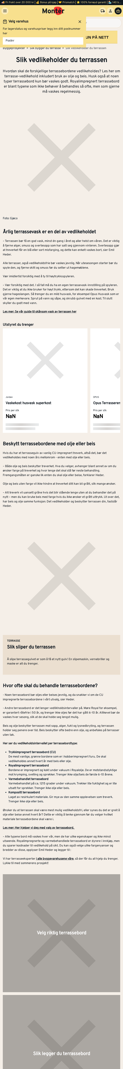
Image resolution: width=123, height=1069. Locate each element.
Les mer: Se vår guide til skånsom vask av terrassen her (39, 312)
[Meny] (4, 10)
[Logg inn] (110, 10)
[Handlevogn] (118, 10)
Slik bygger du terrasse (45, 48)
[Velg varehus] (102, 10)
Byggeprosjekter (14, 48)
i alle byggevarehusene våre (54, 859)
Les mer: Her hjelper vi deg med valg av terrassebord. (39, 828)
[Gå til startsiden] (53, 11)
